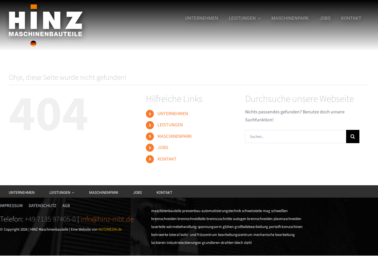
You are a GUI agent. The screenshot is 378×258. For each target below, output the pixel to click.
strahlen (227, 242)
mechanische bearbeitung (274, 234)
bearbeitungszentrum (235, 234)
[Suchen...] (295, 136)
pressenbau (191, 211)
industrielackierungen (184, 242)
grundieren (211, 242)
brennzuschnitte (219, 218)
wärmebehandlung (181, 226)
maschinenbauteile (166, 211)
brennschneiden (164, 218)
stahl (248, 242)
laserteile (158, 226)
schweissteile (252, 211)
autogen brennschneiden (253, 218)
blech (238, 242)
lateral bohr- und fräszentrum (193, 234)
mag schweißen (275, 211)
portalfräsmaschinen (285, 226)
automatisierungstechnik (221, 211)
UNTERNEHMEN (172, 113)
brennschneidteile (191, 218)
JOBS (162, 147)
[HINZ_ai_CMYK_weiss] (46, 7)
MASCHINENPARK (174, 136)
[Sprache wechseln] (33, 44)
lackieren (158, 242)
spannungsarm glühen (216, 226)
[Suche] (352, 136)
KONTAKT (167, 159)
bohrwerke (159, 234)
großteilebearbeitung (251, 226)
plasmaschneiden (287, 218)
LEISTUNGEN (170, 125)
